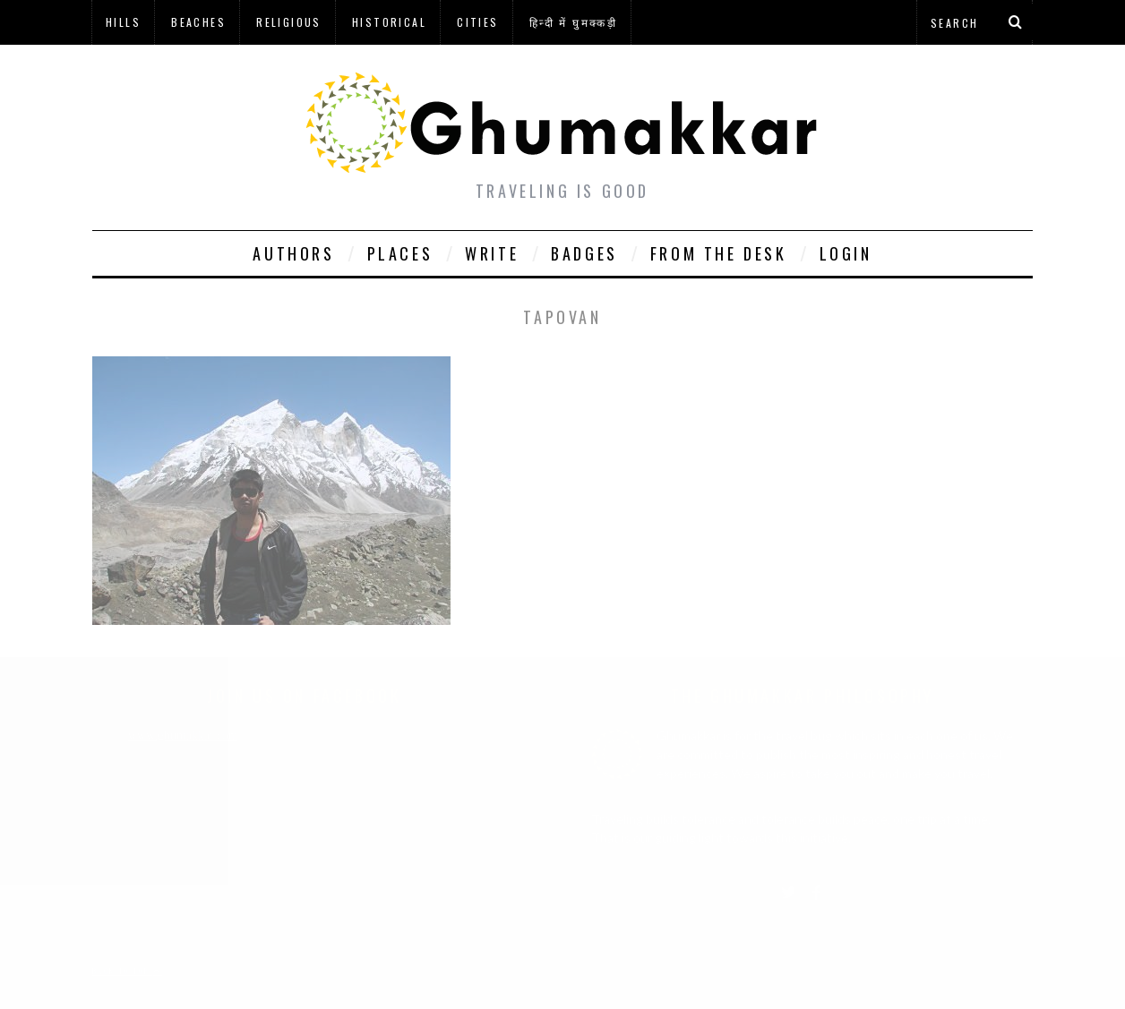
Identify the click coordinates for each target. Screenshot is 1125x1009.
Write (492, 253)
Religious (289, 22)
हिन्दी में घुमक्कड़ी (573, 22)
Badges (584, 253)
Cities (477, 22)
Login (846, 253)
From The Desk (718, 253)
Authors (293, 253)
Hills (123, 22)
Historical (389, 22)
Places (400, 253)
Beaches (198, 22)
